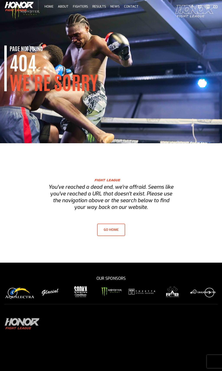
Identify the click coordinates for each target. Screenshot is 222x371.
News (115, 6)
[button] (12, 292)
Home (49, 6)
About (63, 6)
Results (99, 6)
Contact (131, 6)
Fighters (80, 6)
